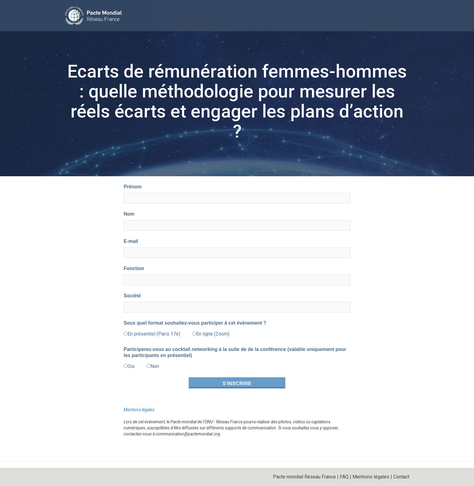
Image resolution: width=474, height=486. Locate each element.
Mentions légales (139, 409)
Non (155, 366)
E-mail (131, 241)
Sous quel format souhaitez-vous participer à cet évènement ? (195, 323)
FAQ (344, 477)
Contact (401, 477)
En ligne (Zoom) (212, 334)
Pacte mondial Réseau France (304, 477)
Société (132, 295)
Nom (129, 214)
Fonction (134, 268)
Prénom (133, 186)
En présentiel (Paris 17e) (154, 334)
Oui (131, 366)
